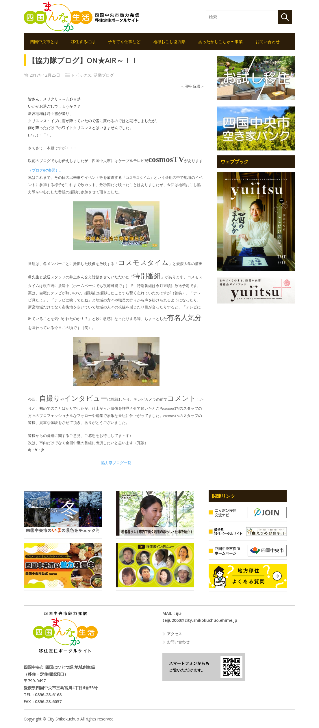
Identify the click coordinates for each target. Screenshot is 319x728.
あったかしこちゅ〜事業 (220, 41)
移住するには (83, 41)
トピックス (81, 75)
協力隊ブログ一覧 (116, 463)
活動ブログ (104, 75)
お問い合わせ (267, 41)
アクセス (174, 633)
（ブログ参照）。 (45, 170)
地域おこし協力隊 (169, 41)
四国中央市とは (44, 41)
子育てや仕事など (124, 41)
